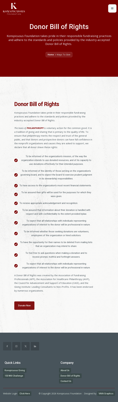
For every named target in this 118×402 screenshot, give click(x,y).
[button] (112, 8)
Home (51, 54)
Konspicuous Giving (15, 370)
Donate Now (24, 307)
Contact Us (66, 381)
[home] (12, 8)
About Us (65, 370)
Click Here (25, 393)
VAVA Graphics (106, 393)
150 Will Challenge (14, 376)
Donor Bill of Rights (70, 376)
